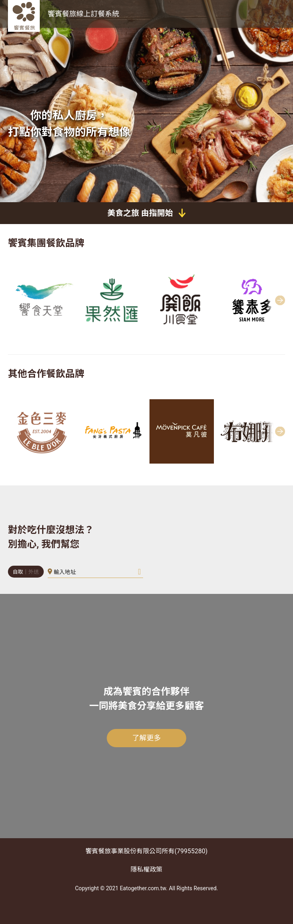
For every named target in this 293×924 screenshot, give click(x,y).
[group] (41, 300)
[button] (283, 300)
